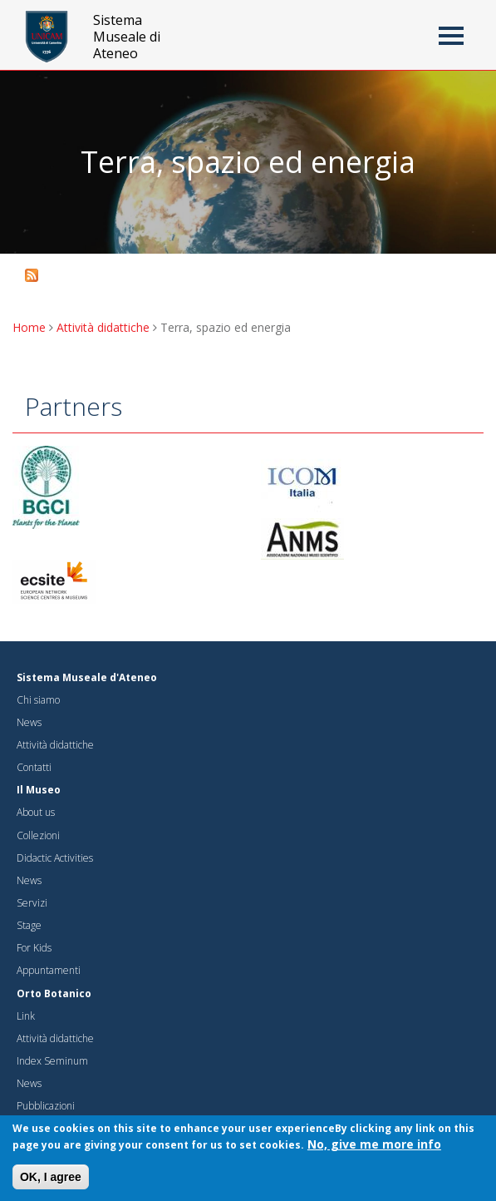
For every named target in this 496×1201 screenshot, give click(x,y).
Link (26, 1016)
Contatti (34, 767)
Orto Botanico (54, 993)
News (29, 722)
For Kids (34, 948)
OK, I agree (50, 1180)
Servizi (32, 903)
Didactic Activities (55, 858)
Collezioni (38, 835)
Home (29, 327)
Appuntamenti (49, 970)
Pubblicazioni (46, 1106)
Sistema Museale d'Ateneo (87, 677)
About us (36, 812)
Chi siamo (38, 700)
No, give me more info (374, 1147)
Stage (29, 925)
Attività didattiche (103, 327)
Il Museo (39, 790)
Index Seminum (52, 1061)
